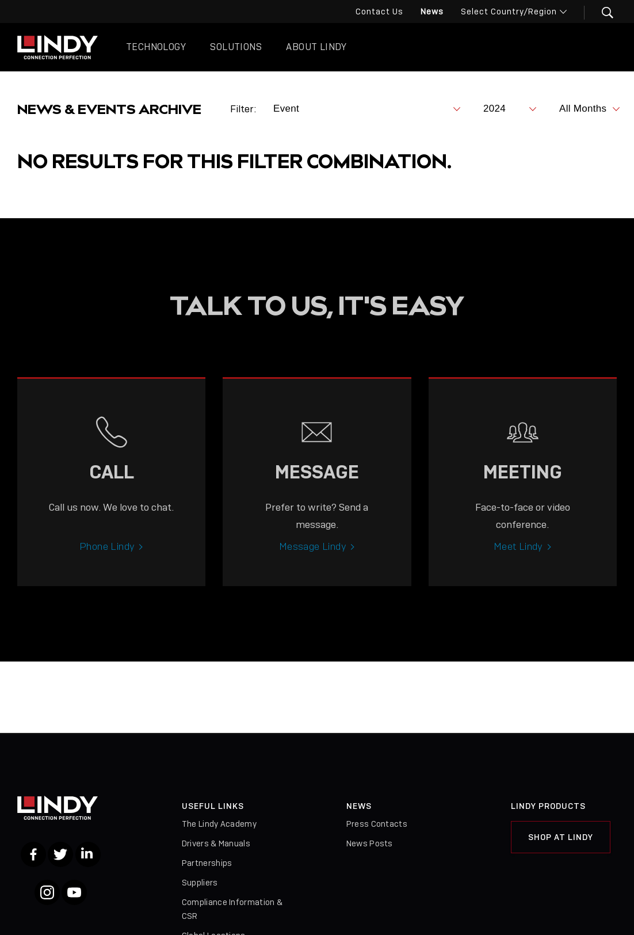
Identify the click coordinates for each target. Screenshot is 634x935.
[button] (600, 13)
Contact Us (379, 11)
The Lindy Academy (219, 824)
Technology (156, 47)
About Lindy (316, 47)
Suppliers (200, 882)
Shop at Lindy (560, 837)
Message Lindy (312, 555)
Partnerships (207, 863)
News (432, 11)
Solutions (236, 47)
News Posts (369, 843)
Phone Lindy (107, 555)
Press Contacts (376, 824)
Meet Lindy (518, 555)
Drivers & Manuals (216, 843)
